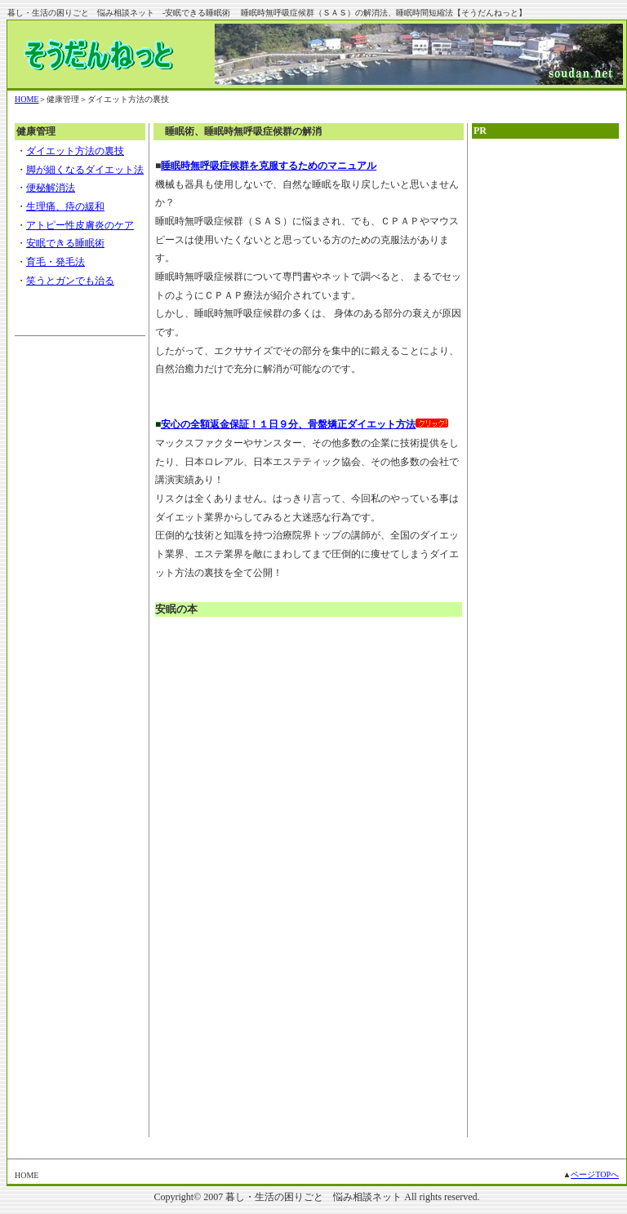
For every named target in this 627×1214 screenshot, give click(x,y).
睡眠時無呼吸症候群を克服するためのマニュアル (268, 165)
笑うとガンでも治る (70, 280)
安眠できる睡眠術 (65, 243)
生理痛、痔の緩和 (65, 206)
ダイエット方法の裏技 (75, 151)
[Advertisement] (545, 398)
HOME (26, 99)
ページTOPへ (595, 1174)
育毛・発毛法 (55, 262)
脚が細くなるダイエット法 (85, 169)
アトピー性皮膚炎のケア (80, 225)
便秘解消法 (50, 187)
